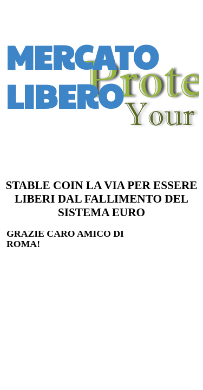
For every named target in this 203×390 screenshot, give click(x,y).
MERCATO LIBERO (82, 76)
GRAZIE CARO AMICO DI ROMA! (65, 238)
